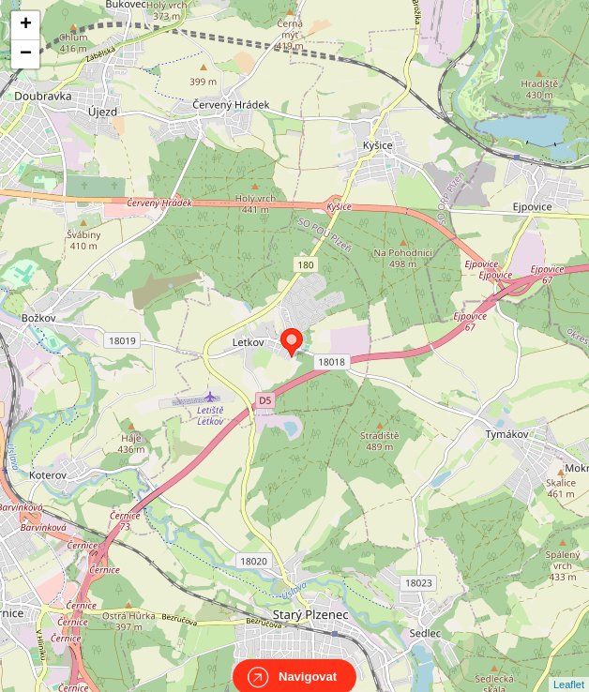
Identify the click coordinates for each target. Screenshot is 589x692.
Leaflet (568, 667)
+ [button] (26, 25)
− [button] (26, 54)
